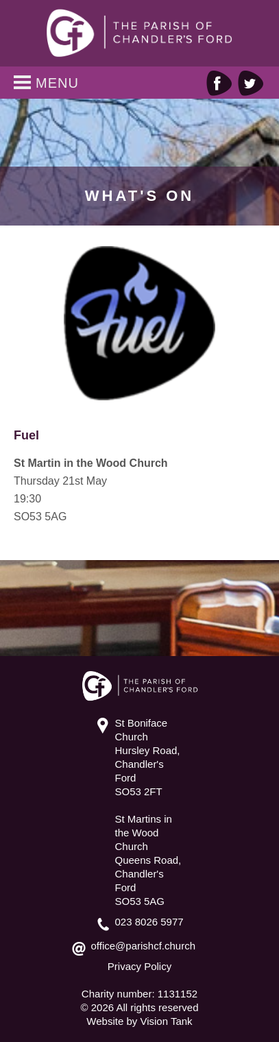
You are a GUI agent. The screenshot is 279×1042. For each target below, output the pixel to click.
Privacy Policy (139, 966)
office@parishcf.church (143, 946)
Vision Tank (166, 1021)
